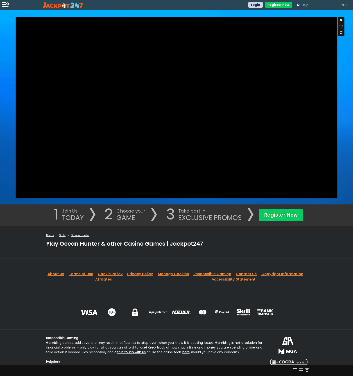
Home (50, 235)
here (186, 352)
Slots (62, 235)
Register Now (279, 4)
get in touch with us (130, 352)
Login (255, 4)
